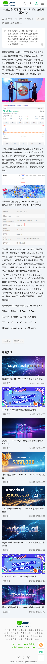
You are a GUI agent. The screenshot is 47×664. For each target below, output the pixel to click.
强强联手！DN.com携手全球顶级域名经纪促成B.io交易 (22, 442)
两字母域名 (18, 341)
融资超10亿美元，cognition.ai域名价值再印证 (22, 379)
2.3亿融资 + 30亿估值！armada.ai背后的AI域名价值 (23, 510)
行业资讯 (6, 383)
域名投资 (6, 414)
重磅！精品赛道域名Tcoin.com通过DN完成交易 (23, 607)
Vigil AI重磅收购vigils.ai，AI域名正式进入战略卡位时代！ (23, 544)
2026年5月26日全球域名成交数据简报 (19, 410)
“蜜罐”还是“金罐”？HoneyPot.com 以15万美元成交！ (23, 476)
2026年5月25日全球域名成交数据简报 (19, 576)
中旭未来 (6, 341)
